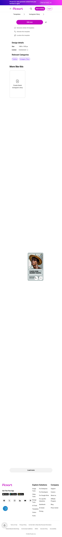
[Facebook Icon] (4, 500)
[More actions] (41, 278)
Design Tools (34, 501)
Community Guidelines (27, 528)
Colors (34, 512)
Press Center (54, 508)
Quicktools (42, 504)
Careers (53, 492)
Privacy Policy (23, 525)
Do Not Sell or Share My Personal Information (40, 525)
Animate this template (23, 31)
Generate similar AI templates (25, 28)
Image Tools (34, 490)
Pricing (41, 511)
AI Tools (34, 505)
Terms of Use (14, 525)
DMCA (36, 528)
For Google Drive (44, 495)
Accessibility (53, 528)
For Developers (43, 492)
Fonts (34, 515)
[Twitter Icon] (9, 500)
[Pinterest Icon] (30, 500)
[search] (31, 8)
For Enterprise (43, 488)
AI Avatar (41, 508)
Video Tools (34, 495)
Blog (52, 504)
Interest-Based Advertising (12, 528)
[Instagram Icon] (15, 500)
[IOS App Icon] (5, 495)
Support (53, 488)
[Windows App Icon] (21, 495)
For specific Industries (42, 500)
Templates (35, 509)
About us (53, 495)
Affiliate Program (53, 500)
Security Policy (44, 528)
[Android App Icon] (13, 495)
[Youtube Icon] (25, 500)
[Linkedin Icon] (20, 500)
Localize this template (23, 35)
